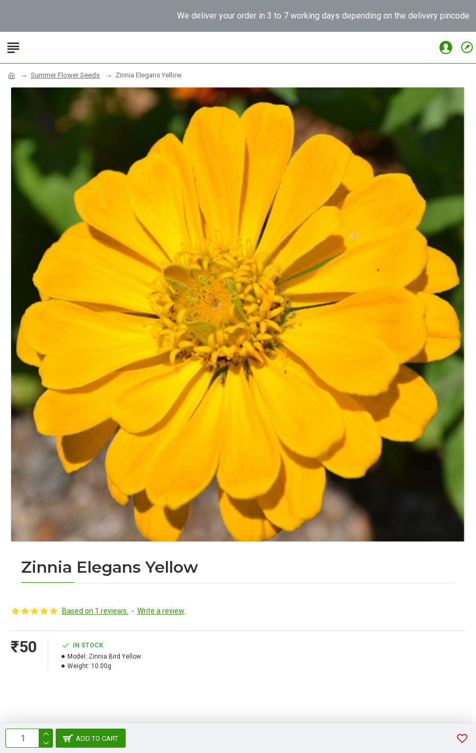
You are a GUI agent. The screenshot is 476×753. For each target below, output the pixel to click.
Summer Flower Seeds (65, 75)
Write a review (160, 611)
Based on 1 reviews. (95, 611)
